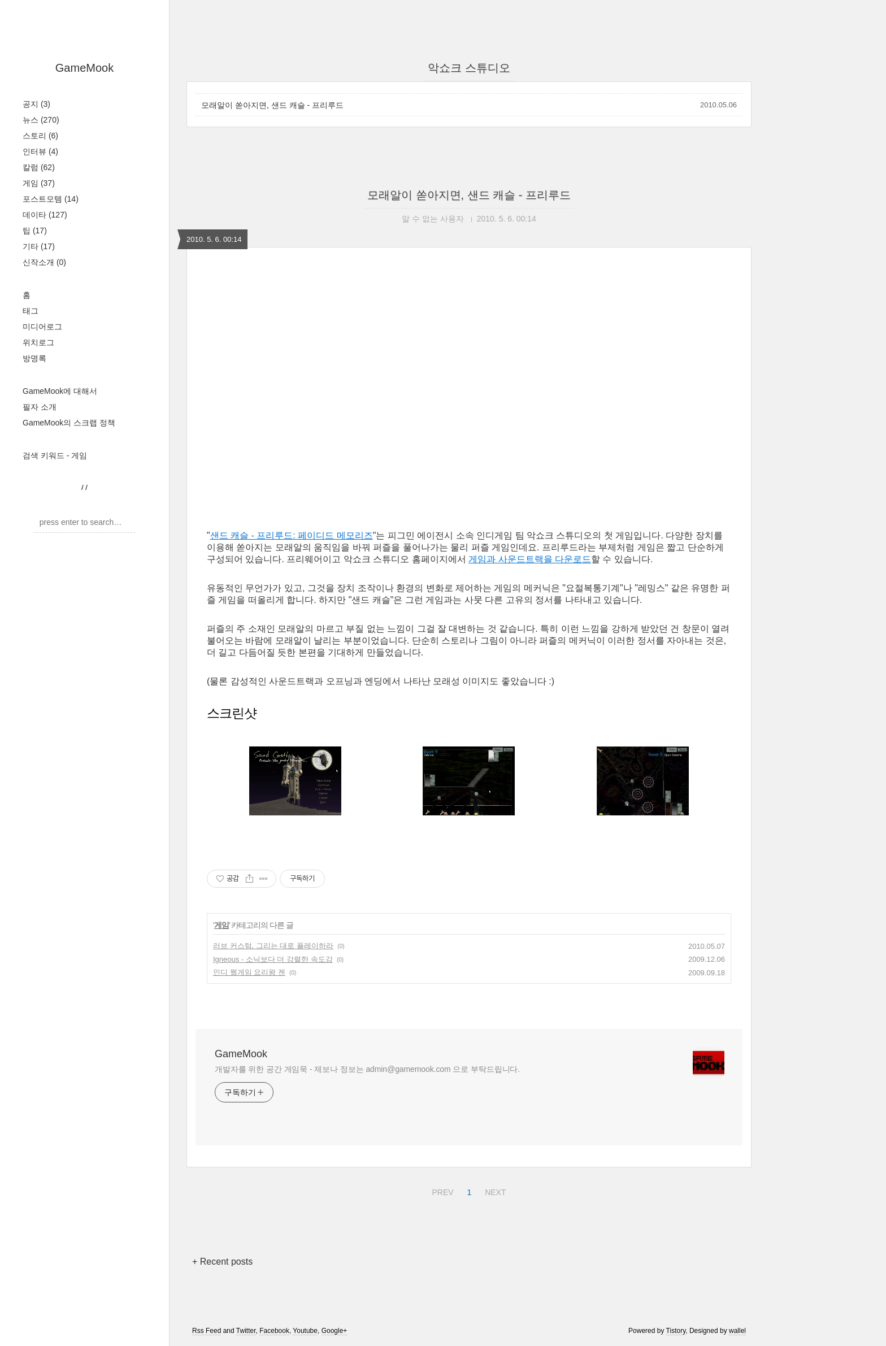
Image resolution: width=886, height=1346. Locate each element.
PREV (441, 1190)
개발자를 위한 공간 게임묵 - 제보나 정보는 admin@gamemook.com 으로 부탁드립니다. (367, 1069)
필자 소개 (40, 406)
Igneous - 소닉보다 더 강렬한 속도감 (273, 959)
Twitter (246, 1331)
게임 (39, 183)
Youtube (305, 1331)
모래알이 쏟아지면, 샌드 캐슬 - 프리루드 (272, 105)
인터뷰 (40, 151)
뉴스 (41, 119)
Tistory (676, 1331)
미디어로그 (42, 326)
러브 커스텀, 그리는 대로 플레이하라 (273, 945)
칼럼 (39, 167)
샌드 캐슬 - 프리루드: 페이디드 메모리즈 (291, 535)
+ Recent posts (222, 1261)
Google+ (335, 1331)
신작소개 (44, 262)
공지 (36, 103)
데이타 (45, 214)
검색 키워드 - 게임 (55, 455)
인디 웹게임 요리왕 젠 (249, 972)
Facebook (274, 1331)
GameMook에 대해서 (60, 391)
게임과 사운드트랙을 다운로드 (529, 559)
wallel (737, 1331)
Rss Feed (206, 1331)
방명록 (34, 358)
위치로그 (38, 342)
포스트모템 (51, 198)
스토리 (40, 135)
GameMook (84, 68)
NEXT (494, 1190)
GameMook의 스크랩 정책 (69, 422)
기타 (39, 246)
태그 (30, 310)
